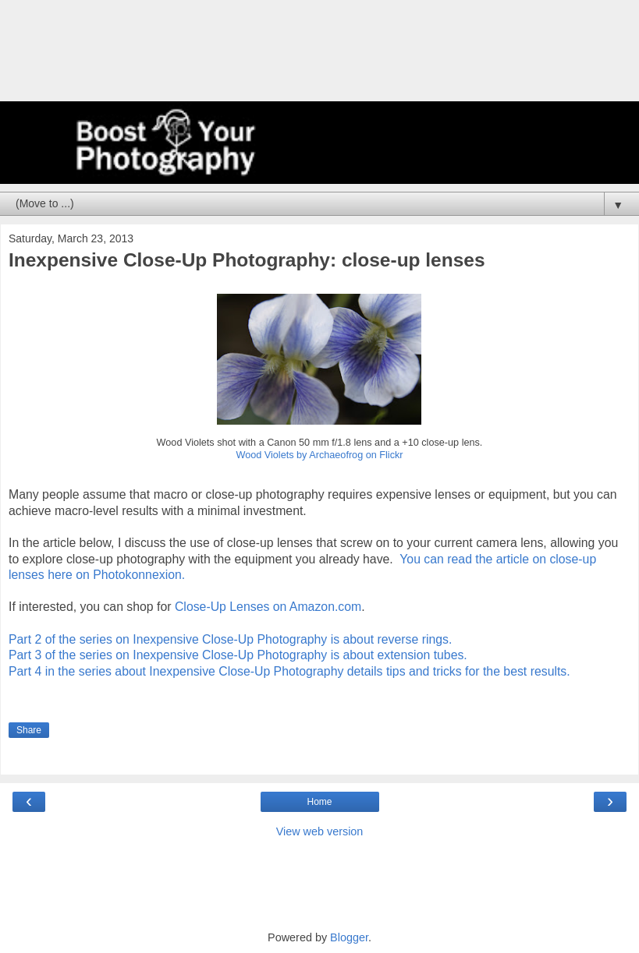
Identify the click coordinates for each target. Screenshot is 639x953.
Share (28, 730)
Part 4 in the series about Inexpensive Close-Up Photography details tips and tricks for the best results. (289, 671)
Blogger (349, 937)
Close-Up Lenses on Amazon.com (268, 606)
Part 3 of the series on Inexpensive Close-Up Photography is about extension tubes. (238, 655)
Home (319, 801)
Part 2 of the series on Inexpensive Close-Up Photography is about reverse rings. (230, 639)
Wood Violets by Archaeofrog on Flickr (319, 455)
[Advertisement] (320, 58)
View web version (320, 831)
